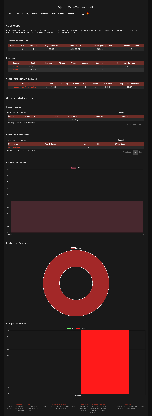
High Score (31, 14)
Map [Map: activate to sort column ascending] (56, 116)
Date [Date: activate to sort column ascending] (11, 116)
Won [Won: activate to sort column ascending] (84, 144)
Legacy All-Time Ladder (25, 87)
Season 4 (16, 70)
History (44, 14)
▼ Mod (81, 14)
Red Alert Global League (93, 405)
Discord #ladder (23, 405)
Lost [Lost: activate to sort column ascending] (100, 144)
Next (141, 124)
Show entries (16, 113)
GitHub (128, 405)
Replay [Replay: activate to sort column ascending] (126, 116)
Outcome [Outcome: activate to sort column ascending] (73, 116)
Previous (131, 124)
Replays (71, 14)
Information (58, 14)
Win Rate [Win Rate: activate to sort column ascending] (120, 144)
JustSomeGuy (14, 147)
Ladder (19, 14)
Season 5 (16, 66)
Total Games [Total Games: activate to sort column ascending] (50, 144)
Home (10, 14)
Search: (131, 113)
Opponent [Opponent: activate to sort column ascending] (31, 116)
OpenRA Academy (59, 405)
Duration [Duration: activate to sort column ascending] (99, 116)
